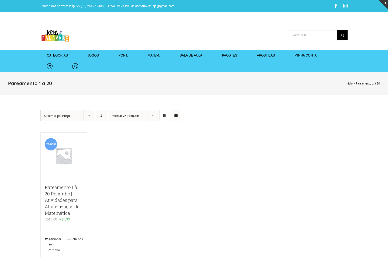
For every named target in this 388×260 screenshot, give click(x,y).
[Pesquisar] (342, 35)
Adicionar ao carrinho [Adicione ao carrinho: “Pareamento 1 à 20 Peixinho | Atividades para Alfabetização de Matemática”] (54, 244)
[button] (75, 66)
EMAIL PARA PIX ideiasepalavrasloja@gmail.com (141, 6)
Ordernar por (57, 116)
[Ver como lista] (175, 115)
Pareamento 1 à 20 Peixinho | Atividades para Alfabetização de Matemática (62, 200)
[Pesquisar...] (312, 35)
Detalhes (76, 239)
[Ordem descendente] (101, 115)
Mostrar (125, 116)
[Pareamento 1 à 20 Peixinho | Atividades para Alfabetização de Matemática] (64, 156)
